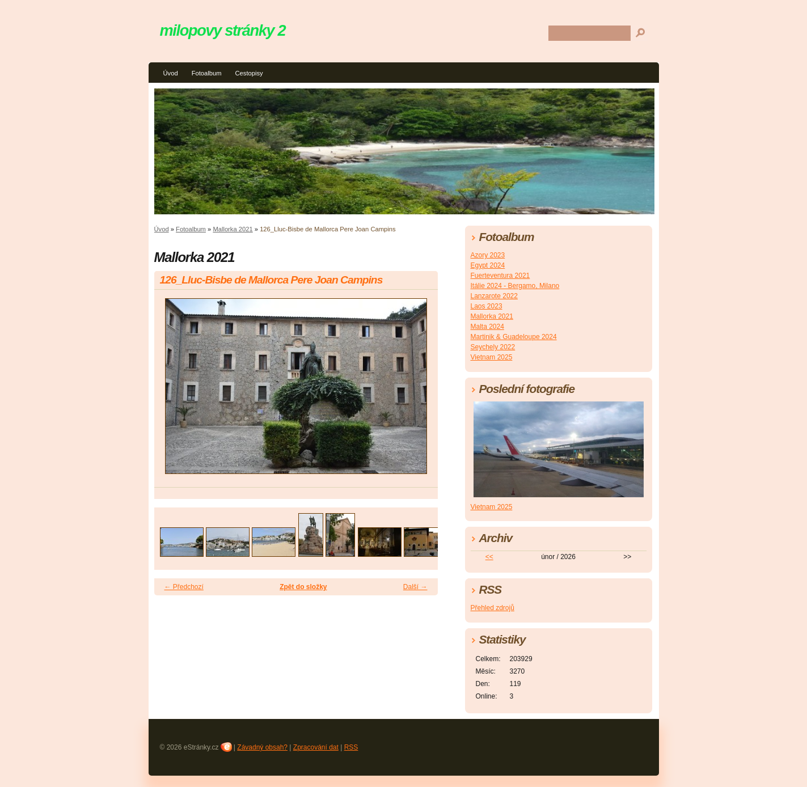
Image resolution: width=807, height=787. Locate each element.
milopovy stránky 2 (223, 30)
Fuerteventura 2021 (500, 276)
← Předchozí (184, 587)
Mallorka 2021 (232, 229)
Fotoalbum (207, 73)
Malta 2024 (487, 327)
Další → (415, 587)
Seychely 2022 (493, 347)
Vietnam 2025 (492, 357)
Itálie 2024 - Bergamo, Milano (515, 286)
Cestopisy (249, 73)
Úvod (170, 73)
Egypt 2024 (488, 265)
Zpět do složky (303, 587)
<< (489, 557)
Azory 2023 (488, 255)
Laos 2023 (486, 306)
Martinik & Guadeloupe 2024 (514, 337)
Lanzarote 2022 (494, 296)
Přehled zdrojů (492, 608)
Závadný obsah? (262, 747)
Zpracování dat (316, 747)
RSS (351, 747)
